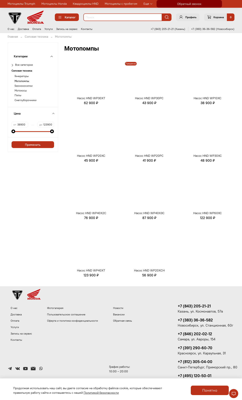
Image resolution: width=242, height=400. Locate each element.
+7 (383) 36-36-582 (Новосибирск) (212, 29)
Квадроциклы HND (86, 3)
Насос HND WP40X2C (91, 213)
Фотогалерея (55, 308)
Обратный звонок (189, 4)
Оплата (36, 29)
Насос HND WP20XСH (149, 270)
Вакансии (119, 314)
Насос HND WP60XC (207, 213)
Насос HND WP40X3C (149, 213)
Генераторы (22, 76)
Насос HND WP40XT (91, 270)
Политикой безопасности (101, 393)
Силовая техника (36, 36)
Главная (13, 36)
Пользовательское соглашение (66, 314)
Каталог (67, 17)
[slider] (13, 131)
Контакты (86, 29)
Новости (118, 308)
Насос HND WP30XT (91, 98)
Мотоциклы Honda (54, 3)
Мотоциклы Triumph (21, 3)
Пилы (18, 95)
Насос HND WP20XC (91, 156)
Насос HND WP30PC (149, 98)
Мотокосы (21, 90)
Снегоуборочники (25, 100)
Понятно (209, 390)
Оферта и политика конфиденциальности (72, 320)
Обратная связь (122, 320)
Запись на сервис (67, 29)
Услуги (48, 29)
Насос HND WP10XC (207, 98)
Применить (32, 145)
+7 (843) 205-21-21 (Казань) (168, 29)
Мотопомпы (22, 81)
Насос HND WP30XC (207, 156)
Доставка (23, 29)
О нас (11, 29)
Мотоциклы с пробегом (121, 3)
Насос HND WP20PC (149, 156)
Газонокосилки (24, 85)
